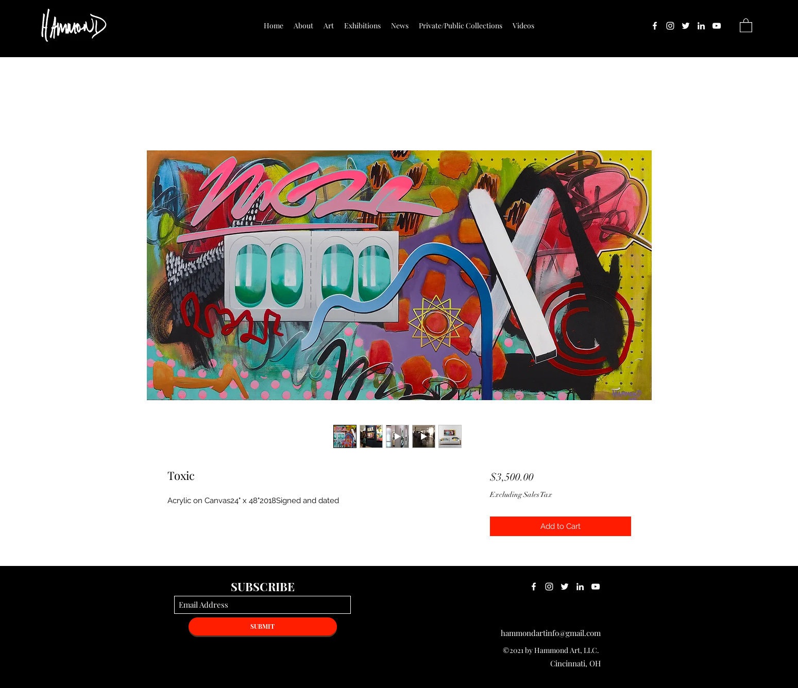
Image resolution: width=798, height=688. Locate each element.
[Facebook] (655, 26)
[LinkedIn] (701, 26)
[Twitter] (686, 26)
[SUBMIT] (263, 626)
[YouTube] (716, 26)
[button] (746, 25)
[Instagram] (670, 26)
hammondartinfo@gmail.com (551, 633)
